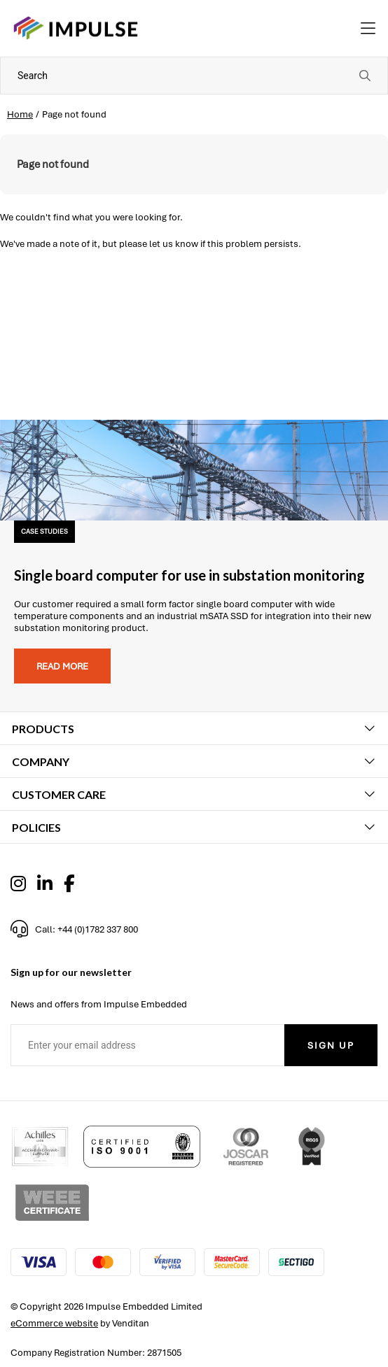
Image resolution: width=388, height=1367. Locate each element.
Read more (62, 666)
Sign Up (330, 1045)
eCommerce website (54, 1323)
